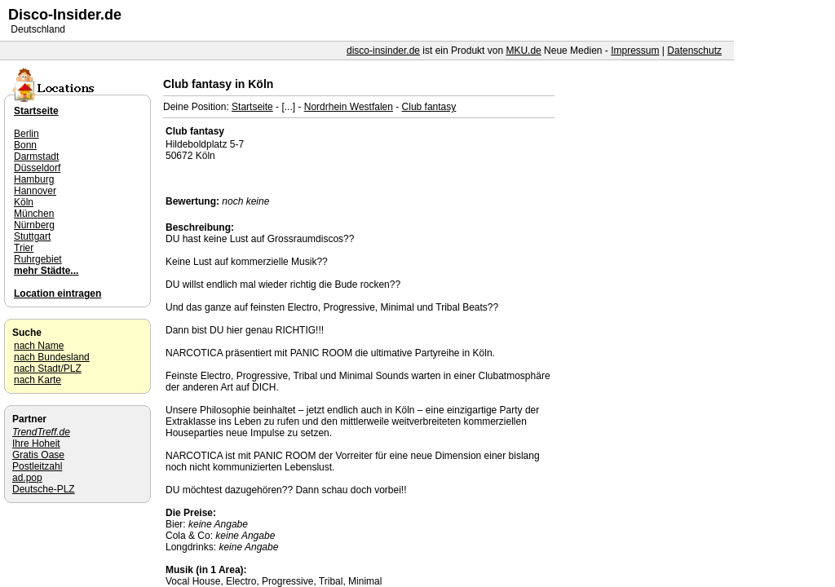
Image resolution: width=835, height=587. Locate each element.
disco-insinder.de (383, 50)
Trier (23, 248)
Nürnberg (34, 225)
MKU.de (523, 50)
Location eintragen (57, 293)
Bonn (25, 145)
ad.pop (27, 477)
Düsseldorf (37, 168)
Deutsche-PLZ (43, 489)
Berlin (26, 133)
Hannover (35, 190)
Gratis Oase (38, 455)
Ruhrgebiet (38, 259)
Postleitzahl (37, 466)
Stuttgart (32, 236)
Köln (23, 202)
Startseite (252, 107)
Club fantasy (429, 107)
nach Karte (37, 380)
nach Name (39, 345)
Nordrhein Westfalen (348, 107)
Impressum (635, 50)
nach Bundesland (52, 357)
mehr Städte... (46, 270)
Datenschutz (694, 50)
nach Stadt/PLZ (48, 368)
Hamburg (34, 179)
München (34, 213)
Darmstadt (36, 156)
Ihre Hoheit (36, 443)
